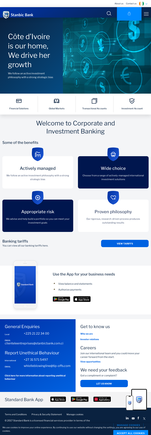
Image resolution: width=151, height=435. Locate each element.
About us (119, 3)
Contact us (131, 3)
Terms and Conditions (16, 419)
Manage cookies (75, 419)
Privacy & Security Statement (47, 419)
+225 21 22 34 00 (36, 339)
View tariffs (125, 249)
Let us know (104, 389)
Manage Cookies (128, 425)
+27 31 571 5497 (36, 365)
